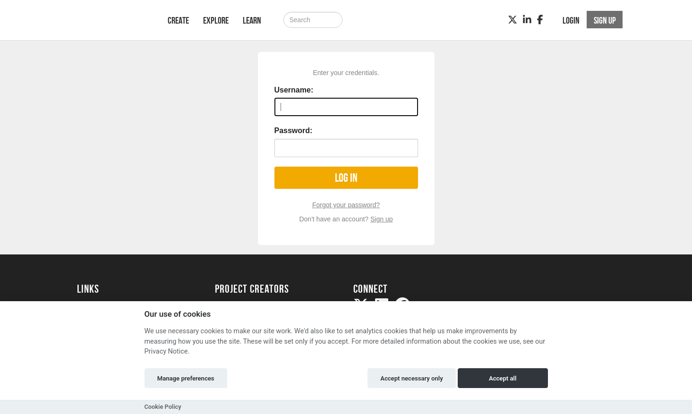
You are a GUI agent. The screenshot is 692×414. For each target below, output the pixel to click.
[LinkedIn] (527, 20)
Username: (294, 90)
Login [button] (571, 20)
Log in (346, 177)
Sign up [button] (605, 20)
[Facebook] (540, 20)
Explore (216, 20)
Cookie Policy (163, 406)
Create (178, 20)
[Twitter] (512, 20)
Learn (252, 20)
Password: (293, 131)
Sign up (381, 219)
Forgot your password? (346, 205)
